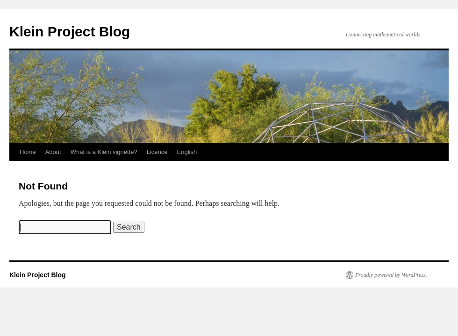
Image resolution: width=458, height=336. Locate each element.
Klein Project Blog (69, 31)
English (187, 151)
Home (28, 151)
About (53, 151)
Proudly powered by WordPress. (391, 275)
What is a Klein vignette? (104, 151)
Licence (157, 151)
